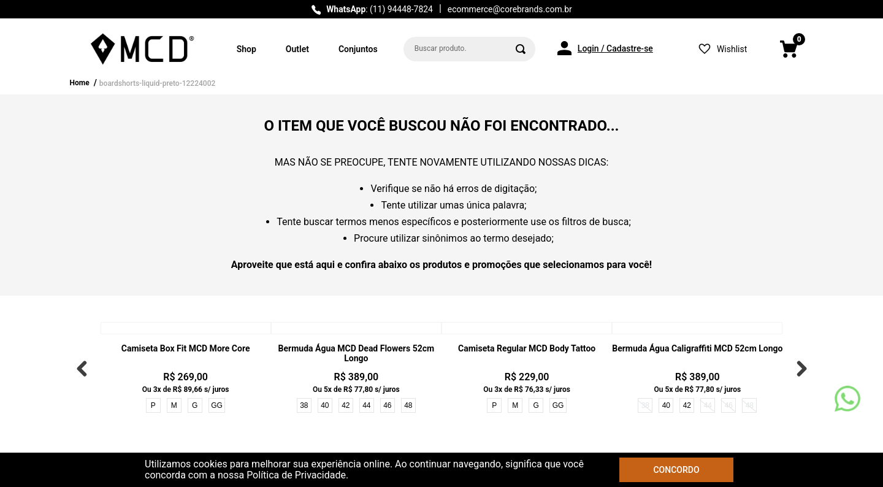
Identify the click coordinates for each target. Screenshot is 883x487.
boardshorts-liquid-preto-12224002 (157, 83)
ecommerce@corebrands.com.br (510, 9)
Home (80, 83)
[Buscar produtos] (521, 49)
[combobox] (469, 49)
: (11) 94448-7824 (379, 9)
